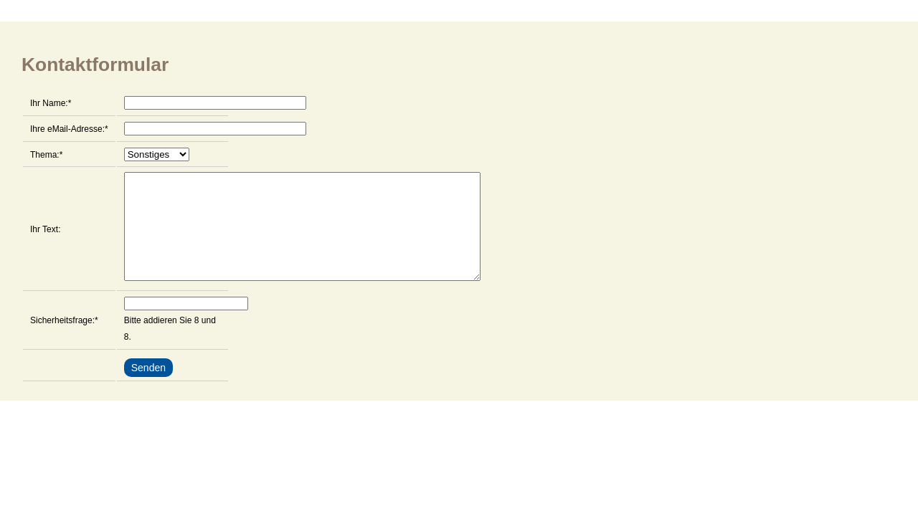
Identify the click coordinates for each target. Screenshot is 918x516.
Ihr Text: (45, 240)
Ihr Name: (50, 101)
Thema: (46, 153)
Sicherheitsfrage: (64, 340)
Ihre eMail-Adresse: (69, 127)
